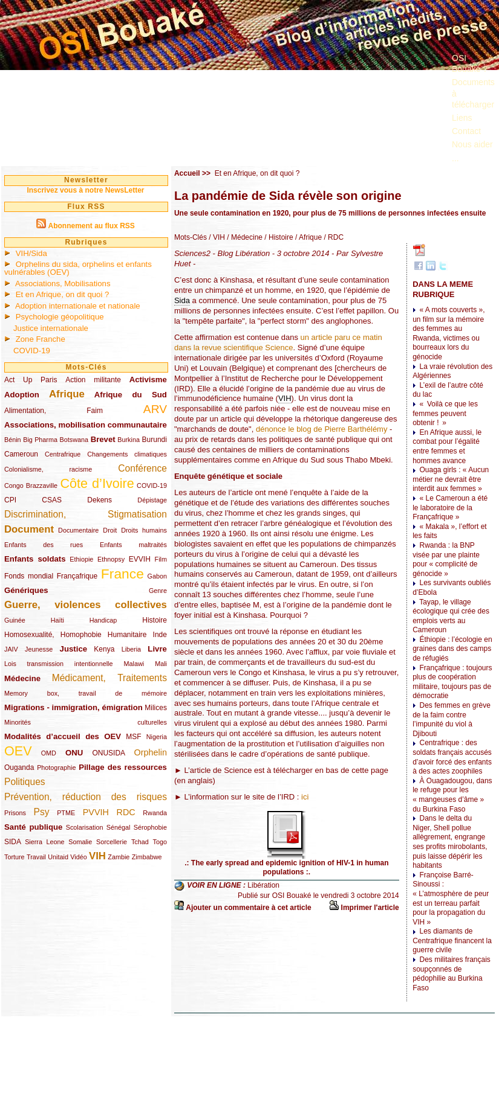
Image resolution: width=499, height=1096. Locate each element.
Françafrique (77, 576)
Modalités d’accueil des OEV (62, 736)
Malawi (133, 663)
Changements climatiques (127, 454)
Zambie (118, 856)
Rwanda (155, 812)
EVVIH (140, 559)
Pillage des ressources (123, 767)
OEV (18, 750)
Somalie (80, 841)
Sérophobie (150, 827)
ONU (74, 752)
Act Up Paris (30, 380)
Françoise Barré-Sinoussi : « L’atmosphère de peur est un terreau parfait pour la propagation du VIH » (451, 898)
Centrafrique (62, 454)
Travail (36, 856)
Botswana (74, 439)
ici (304, 796)
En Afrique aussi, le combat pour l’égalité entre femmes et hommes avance (447, 446)
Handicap (103, 620)
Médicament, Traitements (109, 678)
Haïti (57, 620)
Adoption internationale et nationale (77, 305)
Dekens (99, 500)
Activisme (148, 379)
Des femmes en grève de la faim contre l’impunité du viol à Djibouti (452, 719)
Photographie (56, 767)
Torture (14, 856)
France (122, 574)
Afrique (67, 394)
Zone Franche (40, 339)
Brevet (103, 439)
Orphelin (150, 752)
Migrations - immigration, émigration (73, 707)
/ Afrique (307, 237)
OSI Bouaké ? (470, 63)
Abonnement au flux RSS (91, 226)
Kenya (104, 649)
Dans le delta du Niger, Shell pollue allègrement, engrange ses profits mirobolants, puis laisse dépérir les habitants (450, 842)
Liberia (131, 649)
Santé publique (33, 827)
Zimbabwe (147, 856)
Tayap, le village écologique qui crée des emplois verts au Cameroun (451, 616)
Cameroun (21, 454)
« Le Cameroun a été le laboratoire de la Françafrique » (450, 507)
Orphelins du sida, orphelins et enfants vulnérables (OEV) (78, 268)
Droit (110, 530)
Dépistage (152, 500)
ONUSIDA (108, 753)
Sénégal (118, 827)
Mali (161, 663)
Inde (160, 634)
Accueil (187, 173)
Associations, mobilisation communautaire (85, 424)
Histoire (154, 620)
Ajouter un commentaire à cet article (248, 907)
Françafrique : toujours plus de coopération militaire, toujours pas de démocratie (452, 682)
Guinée (14, 620)
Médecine (22, 678)
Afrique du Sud (130, 394)
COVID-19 (31, 350)
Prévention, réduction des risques (85, 797)
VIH (97, 856)
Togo (159, 841)
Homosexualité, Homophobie (53, 634)
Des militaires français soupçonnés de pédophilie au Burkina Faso (452, 973)
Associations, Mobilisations (63, 283)
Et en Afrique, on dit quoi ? (62, 294)
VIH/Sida (31, 253)
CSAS (52, 500)
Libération (263, 885)
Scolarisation (84, 827)
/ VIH (216, 237)
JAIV (11, 649)
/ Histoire (278, 237)
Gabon (157, 576)
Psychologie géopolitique (60, 316)
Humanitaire (127, 634)
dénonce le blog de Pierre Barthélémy (322, 429)
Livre (157, 648)
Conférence (142, 468)
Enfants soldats (35, 558)
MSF (133, 736)
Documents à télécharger (473, 93)
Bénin (12, 439)
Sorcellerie (111, 841)
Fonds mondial (28, 576)
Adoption (21, 394)
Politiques (24, 782)
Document (29, 529)
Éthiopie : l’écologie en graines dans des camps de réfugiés (452, 648)
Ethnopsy (111, 559)
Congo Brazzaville (30, 485)
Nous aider (472, 144)
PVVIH (96, 812)
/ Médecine (244, 237)
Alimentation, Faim (53, 410)
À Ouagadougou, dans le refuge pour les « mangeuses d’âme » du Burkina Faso (452, 795)
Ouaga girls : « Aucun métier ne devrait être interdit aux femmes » (451, 479)
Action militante (93, 380)
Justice (73, 648)
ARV (155, 409)
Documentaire (78, 530)
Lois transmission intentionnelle (58, 663)
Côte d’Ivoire (97, 483)
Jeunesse (39, 649)
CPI (10, 500)
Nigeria (156, 736)
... (455, 158)
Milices (156, 707)
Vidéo (78, 856)
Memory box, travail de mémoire (85, 693)
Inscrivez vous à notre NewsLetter (85, 190)
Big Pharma (40, 439)
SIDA (12, 842)
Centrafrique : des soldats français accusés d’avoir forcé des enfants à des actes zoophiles (452, 757)
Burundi (154, 439)
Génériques (26, 590)
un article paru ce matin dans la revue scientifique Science (278, 342)
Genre (158, 590)
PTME (66, 812)
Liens (462, 118)
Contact (466, 131)
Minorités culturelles (85, 722)
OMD (48, 753)
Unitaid (58, 856)
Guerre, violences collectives (85, 604)
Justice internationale (50, 328)
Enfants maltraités (133, 544)
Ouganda (19, 767)
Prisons (15, 812)
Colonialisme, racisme (48, 469)
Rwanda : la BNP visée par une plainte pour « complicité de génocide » (446, 559)
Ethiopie (81, 559)
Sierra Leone (44, 841)
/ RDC (333, 237)
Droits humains (144, 530)
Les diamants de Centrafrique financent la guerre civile (452, 940)
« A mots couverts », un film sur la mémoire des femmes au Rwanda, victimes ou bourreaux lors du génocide (448, 333)
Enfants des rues (43, 544)
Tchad (140, 841)
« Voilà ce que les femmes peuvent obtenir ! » (445, 413)
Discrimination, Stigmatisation (85, 514)
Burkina (128, 439)
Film (161, 559)
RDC (126, 812)
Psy (42, 812)
